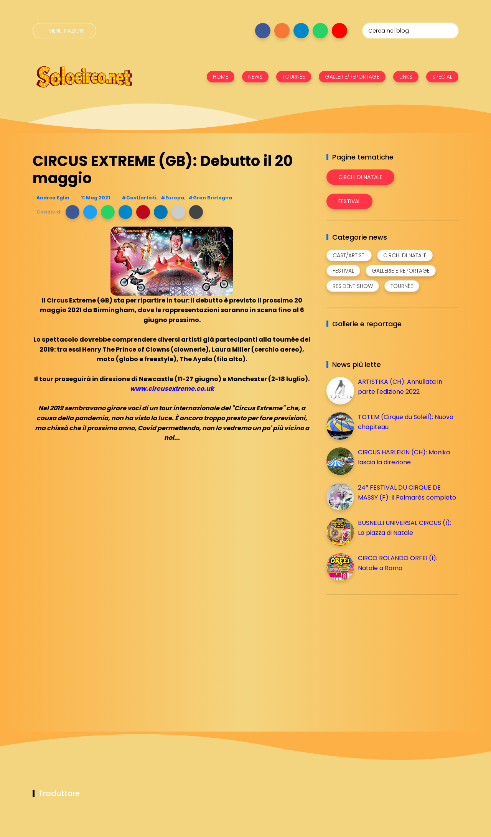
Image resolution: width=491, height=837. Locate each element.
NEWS (255, 77)
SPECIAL (442, 77)
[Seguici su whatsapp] (320, 30)
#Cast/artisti (139, 197)
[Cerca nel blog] (410, 30)
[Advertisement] (384, 654)
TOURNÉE (293, 77)
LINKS (405, 77)
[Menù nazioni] (64, 30)
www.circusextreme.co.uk (172, 388)
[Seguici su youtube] (339, 30)
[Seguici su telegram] (301, 30)
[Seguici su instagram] (282, 30)
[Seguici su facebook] (262, 30)
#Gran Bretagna (210, 197)
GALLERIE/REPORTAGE (352, 77)
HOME (220, 77)
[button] (72, 212)
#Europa (172, 197)
